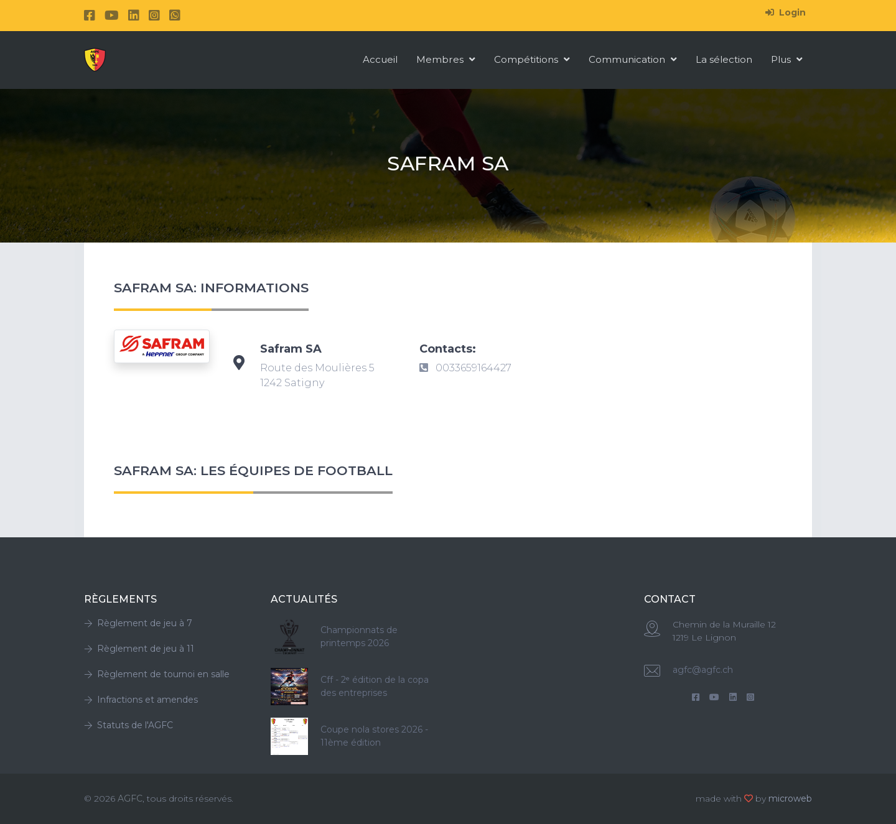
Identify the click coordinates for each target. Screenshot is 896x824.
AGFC (130, 798)
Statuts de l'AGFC (128, 725)
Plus (787, 59)
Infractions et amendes (141, 699)
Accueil (380, 59)
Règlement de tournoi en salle (157, 674)
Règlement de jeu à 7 (138, 623)
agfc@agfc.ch (703, 669)
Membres (445, 59)
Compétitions (532, 59)
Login (785, 12)
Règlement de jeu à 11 (139, 648)
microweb (790, 798)
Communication (633, 59)
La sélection (724, 59)
